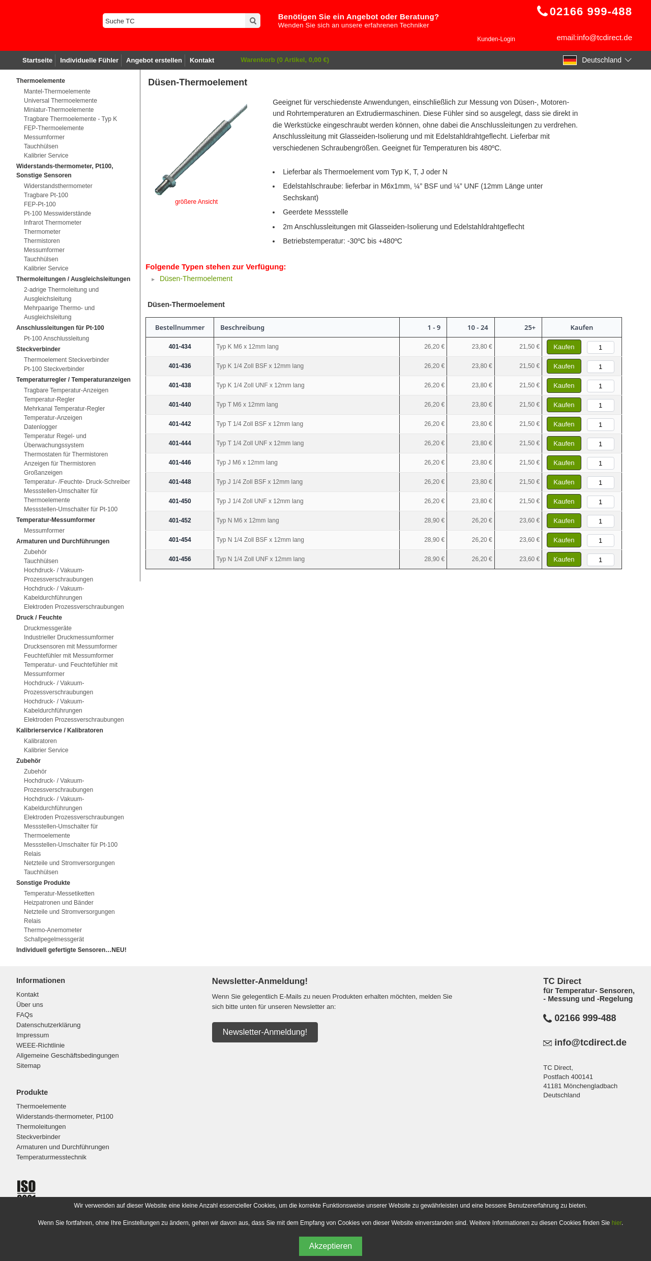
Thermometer (42, 231)
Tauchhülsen (41, 146)
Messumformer (44, 137)
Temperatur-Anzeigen (53, 417)
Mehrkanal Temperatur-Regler (64, 408)
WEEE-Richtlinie (40, 1045)
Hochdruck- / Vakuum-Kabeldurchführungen (54, 593)
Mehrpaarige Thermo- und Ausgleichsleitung (59, 312)
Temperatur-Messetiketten (59, 893)
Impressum (32, 1035)
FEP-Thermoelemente (54, 128)
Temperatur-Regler (49, 399)
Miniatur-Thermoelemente (59, 109)
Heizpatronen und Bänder (59, 902)
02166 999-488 (585, 1018)
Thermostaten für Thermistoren (66, 454)
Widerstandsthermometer (58, 186)
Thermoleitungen (41, 1126)
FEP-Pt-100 (40, 204)
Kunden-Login (496, 39)
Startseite (37, 60)
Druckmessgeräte (48, 628)
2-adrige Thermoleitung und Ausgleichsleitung (61, 294)
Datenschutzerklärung (48, 1025)
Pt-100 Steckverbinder (54, 369)
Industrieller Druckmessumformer (69, 637)
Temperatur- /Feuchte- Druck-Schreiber (77, 481)
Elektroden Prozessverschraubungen (74, 606)
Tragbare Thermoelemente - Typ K (70, 118)
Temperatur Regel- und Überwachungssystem (55, 441)
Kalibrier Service (46, 155)
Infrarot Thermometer (52, 222)
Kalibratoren (40, 741)
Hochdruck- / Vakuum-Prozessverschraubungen (58, 575)
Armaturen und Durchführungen (62, 1147)
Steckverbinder (38, 1137)
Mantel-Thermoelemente (57, 91)
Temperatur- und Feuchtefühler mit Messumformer (70, 669)
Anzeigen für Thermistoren (60, 463)
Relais (32, 853)
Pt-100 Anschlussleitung (56, 338)
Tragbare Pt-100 (46, 195)
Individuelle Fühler (89, 60)
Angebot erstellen (154, 60)
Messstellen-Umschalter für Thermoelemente (61, 495)
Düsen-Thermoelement (196, 278)
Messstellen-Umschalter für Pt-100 (70, 509)
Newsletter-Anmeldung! (265, 1032)
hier (617, 1222)
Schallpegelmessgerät (54, 939)
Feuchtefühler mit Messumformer (68, 655)
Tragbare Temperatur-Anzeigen (66, 390)
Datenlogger (40, 426)
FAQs (24, 1015)
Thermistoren (42, 240)
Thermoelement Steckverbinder (66, 359)
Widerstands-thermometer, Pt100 (64, 1116)
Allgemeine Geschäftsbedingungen (67, 1055)
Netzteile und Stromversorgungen (69, 863)
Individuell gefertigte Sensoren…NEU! (71, 950)
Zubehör (35, 552)
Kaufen (563, 347)
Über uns (29, 1004)
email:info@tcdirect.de (594, 37)
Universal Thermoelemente (60, 100)
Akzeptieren (330, 1246)
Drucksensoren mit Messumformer (70, 646)
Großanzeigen (43, 472)
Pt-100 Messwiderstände (57, 213)
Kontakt (202, 60)
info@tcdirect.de (590, 1042)
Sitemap (28, 1065)
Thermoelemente (41, 1106)
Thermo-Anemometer (53, 930)
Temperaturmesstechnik (51, 1157)
